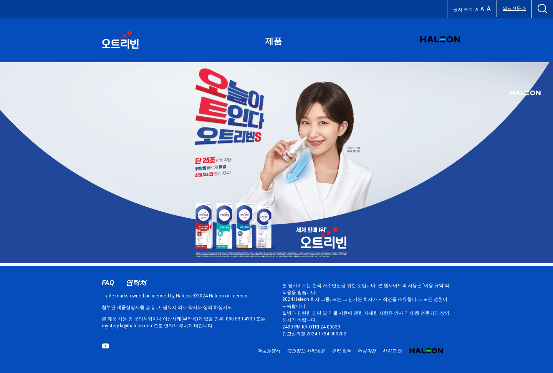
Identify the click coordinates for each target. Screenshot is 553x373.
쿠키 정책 (341, 350)
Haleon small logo (426, 353)
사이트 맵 (392, 350)
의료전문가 (514, 8)
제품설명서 (268, 350)
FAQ (108, 283)
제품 (273, 41)
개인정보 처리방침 (306, 350)
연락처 (136, 283)
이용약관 (367, 350)
